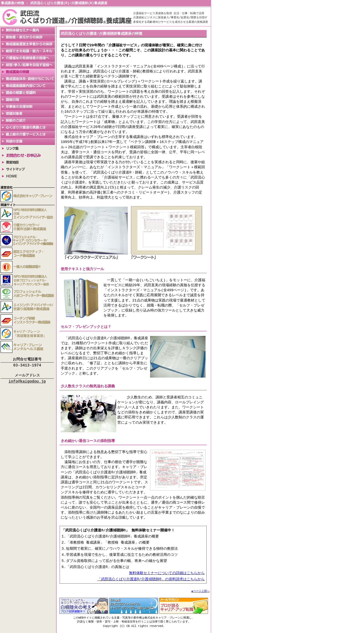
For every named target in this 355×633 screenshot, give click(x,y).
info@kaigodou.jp (27, 383)
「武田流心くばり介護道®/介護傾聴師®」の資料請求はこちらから (151, 581)
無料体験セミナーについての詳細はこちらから (167, 575)
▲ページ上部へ (200, 594)
